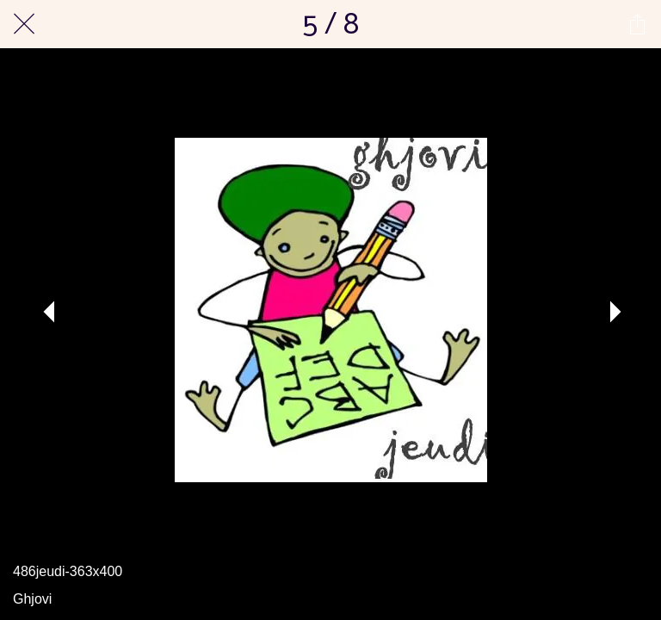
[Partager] (637, 24)
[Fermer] (24, 24)
